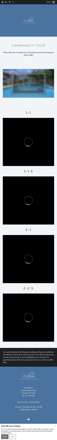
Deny (12, 437)
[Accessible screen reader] (2, 2)
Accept (5, 437)
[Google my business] (28, 419)
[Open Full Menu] (50, 2)
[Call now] (13, 2)
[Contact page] (6, 2)
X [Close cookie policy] (55, 426)
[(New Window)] (28, 391)
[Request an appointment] (10, 2)
